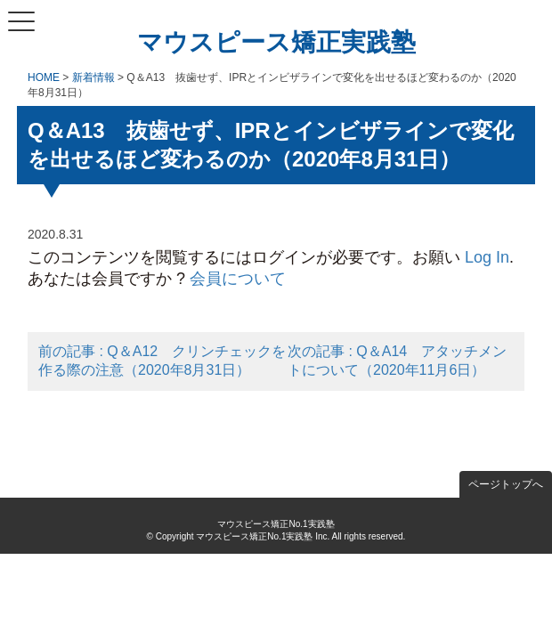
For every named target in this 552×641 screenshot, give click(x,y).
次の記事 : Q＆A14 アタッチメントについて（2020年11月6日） (397, 360)
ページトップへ (505, 484)
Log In (487, 257)
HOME (44, 77)
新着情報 (93, 77)
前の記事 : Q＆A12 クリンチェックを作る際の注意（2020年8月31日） (162, 360)
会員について (238, 279)
